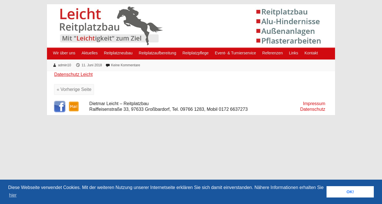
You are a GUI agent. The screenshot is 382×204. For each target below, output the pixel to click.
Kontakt (311, 53)
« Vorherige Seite (74, 89)
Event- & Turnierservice (235, 53)
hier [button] (13, 195)
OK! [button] (350, 192)
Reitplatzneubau (118, 53)
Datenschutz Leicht (73, 74)
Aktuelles (89, 53)
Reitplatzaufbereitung (157, 53)
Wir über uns (64, 53)
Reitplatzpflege (196, 53)
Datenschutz (312, 109)
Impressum (314, 103)
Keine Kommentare (125, 65)
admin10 (64, 65)
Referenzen (272, 53)
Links (293, 53)
